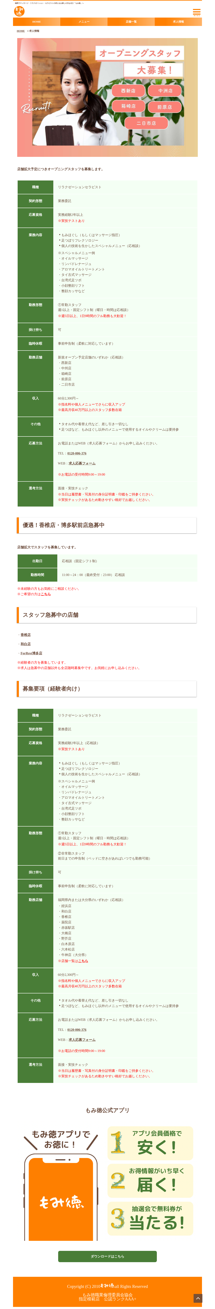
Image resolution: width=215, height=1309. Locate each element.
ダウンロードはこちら (107, 1256)
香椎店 (26, 635)
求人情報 (178, 21)
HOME (36, 21)
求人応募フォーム (82, 463)
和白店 (26, 644)
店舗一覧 (131, 21)
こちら (46, 594)
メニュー (84, 21)
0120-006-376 (77, 453)
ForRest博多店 (31, 653)
